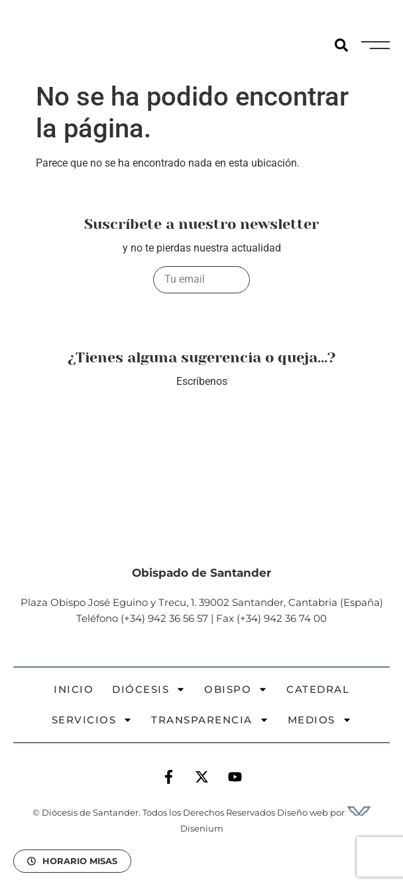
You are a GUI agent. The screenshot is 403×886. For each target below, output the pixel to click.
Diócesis (149, 689)
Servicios (92, 719)
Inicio (73, 689)
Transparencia (210, 719)
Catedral (317, 689)
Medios (320, 719)
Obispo (236, 689)
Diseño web (302, 812)
